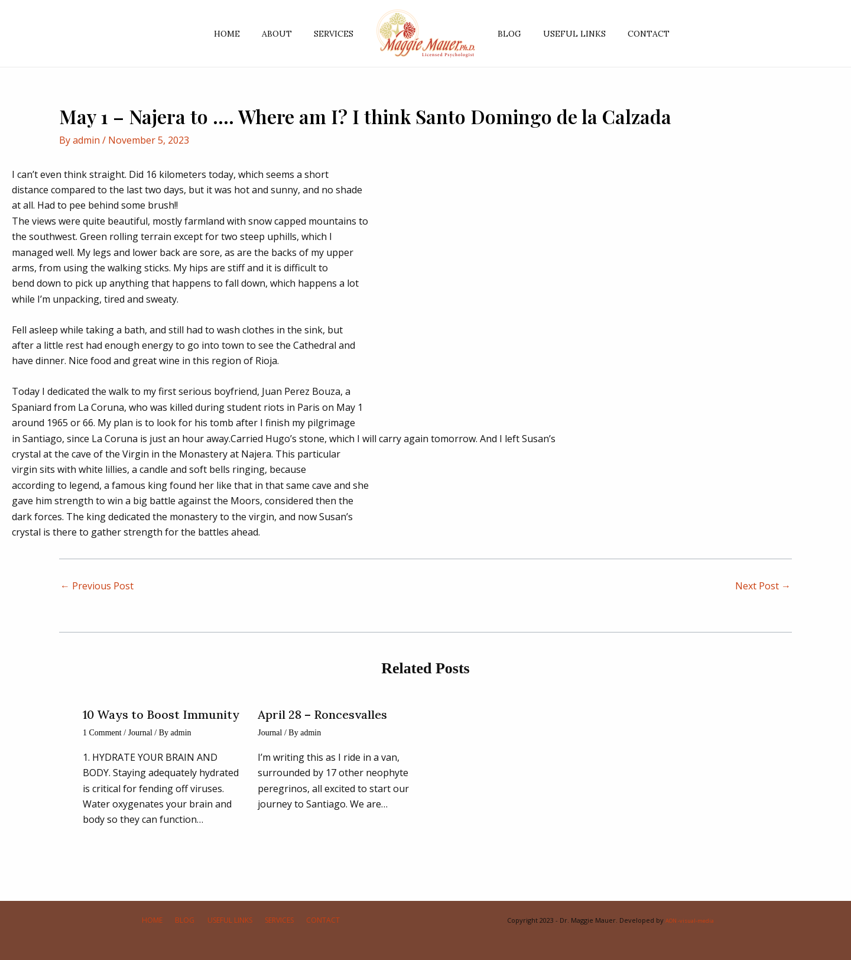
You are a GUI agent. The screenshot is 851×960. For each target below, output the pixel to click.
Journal (140, 732)
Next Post (763, 586)
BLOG (507, 33)
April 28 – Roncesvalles (322, 714)
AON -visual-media (689, 920)
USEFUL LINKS (566, 33)
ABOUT (285, 33)
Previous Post (97, 586)
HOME (241, 33)
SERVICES (336, 33)
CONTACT (636, 33)
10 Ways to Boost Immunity (161, 714)
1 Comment (102, 732)
